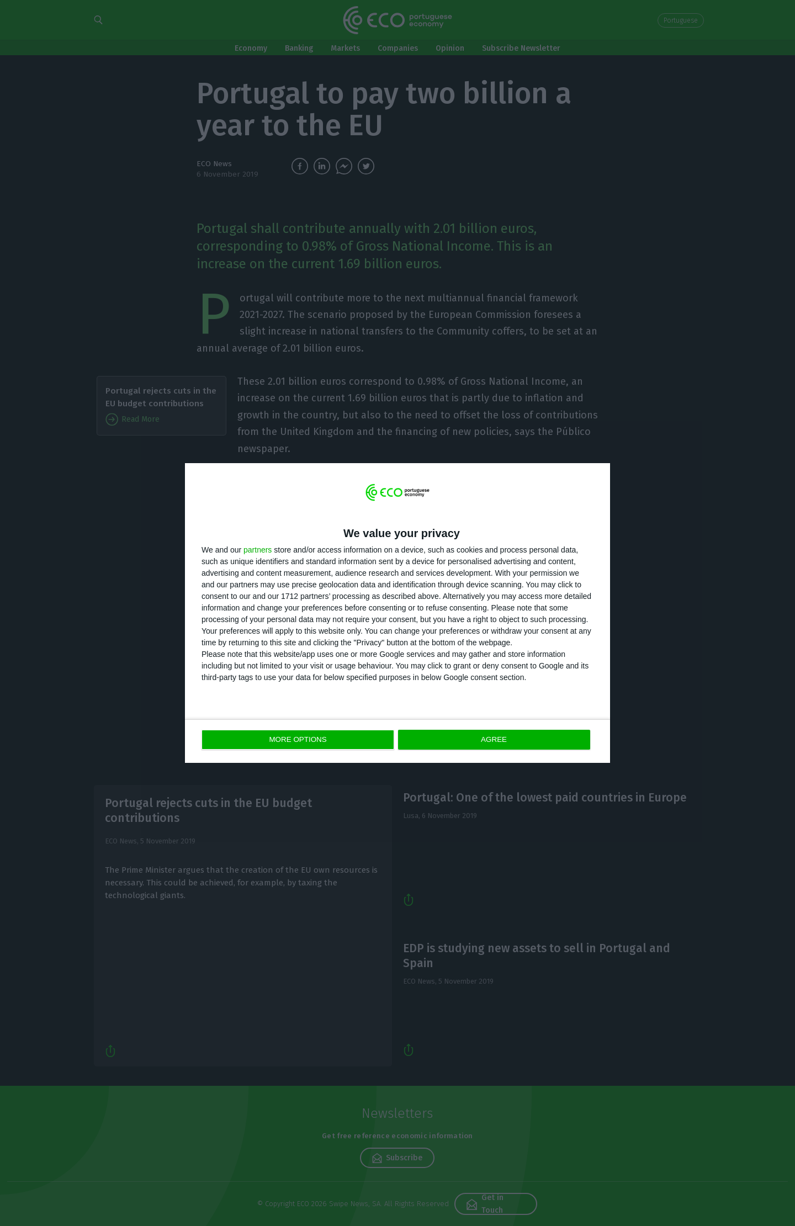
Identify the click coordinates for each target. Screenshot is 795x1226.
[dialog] (397, 613)
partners (257, 550)
